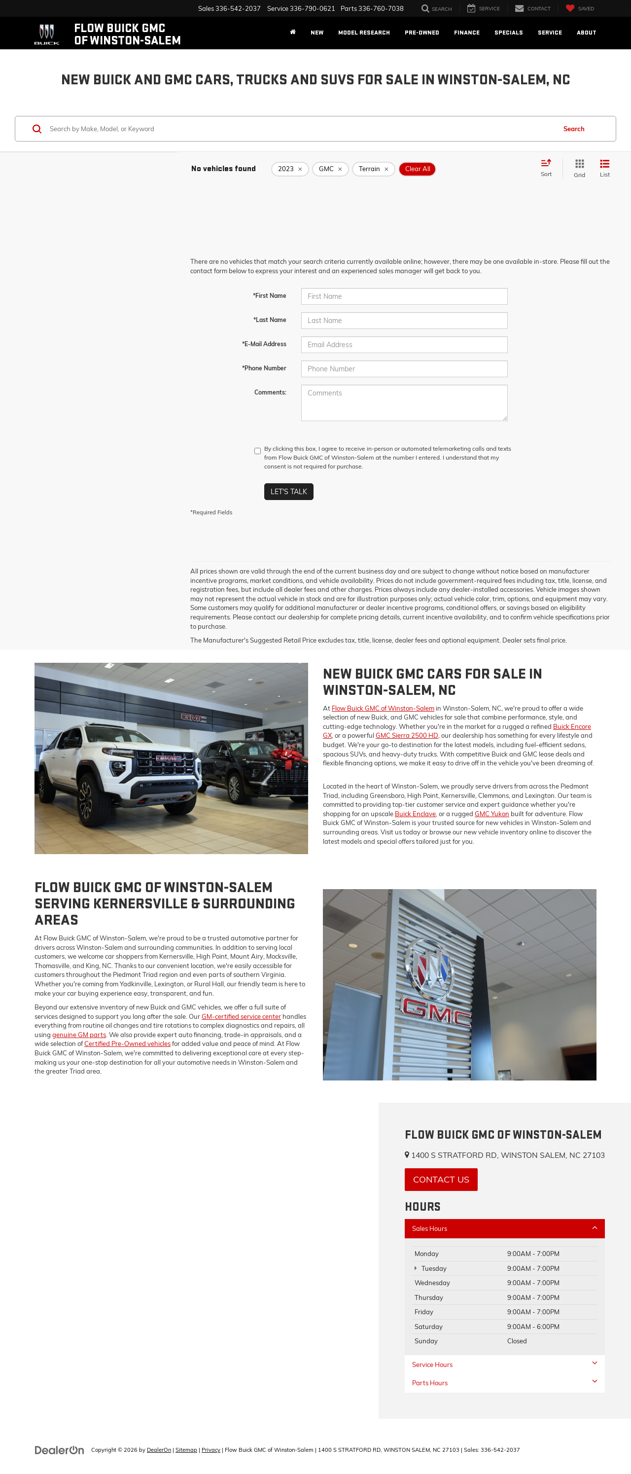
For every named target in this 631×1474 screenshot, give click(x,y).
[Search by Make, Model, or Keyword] (301, 129)
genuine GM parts (79, 1035)
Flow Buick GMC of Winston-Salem (383, 708)
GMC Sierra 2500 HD (407, 735)
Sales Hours (504, 1228)
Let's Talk (289, 491)
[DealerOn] (60, 1449)
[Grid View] (577, 169)
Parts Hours (504, 1382)
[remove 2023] (290, 169)
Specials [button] (508, 32)
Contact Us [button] (441, 1179)
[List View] (605, 169)
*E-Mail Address (264, 344)
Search (574, 129)
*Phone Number (264, 368)
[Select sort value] (549, 169)
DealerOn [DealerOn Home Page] (159, 1449)
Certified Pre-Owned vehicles (127, 1043)
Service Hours (504, 1364)
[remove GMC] (330, 169)
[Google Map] (189, 1261)
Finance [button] (467, 32)
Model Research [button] (364, 32)
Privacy (211, 1449)
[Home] (292, 32)
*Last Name (269, 320)
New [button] (317, 32)
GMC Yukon (492, 814)
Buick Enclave (415, 814)
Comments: (270, 392)
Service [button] (550, 32)
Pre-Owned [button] (422, 32)
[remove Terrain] (373, 169)
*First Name (269, 295)
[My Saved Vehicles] (579, 8)
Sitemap (186, 1449)
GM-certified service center (241, 1016)
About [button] (586, 32)
